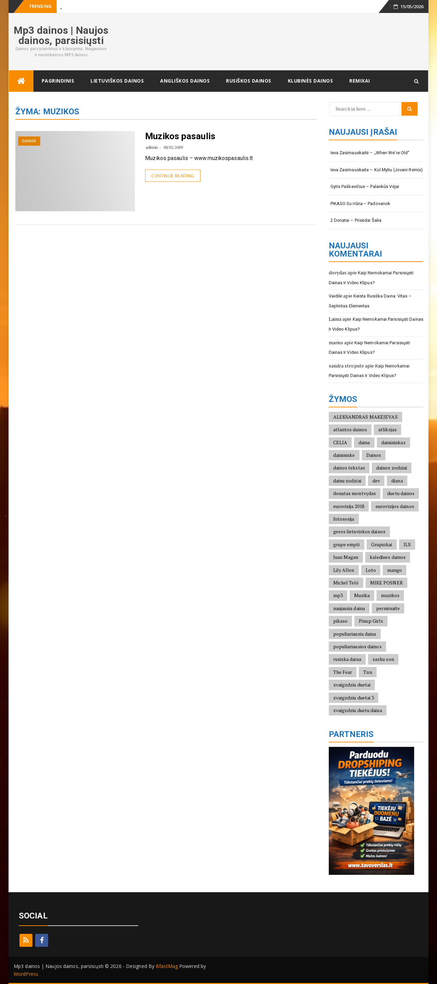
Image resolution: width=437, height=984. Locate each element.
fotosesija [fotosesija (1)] (343, 519)
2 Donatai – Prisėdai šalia (356, 220)
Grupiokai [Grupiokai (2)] (381, 544)
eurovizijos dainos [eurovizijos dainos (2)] (395, 506)
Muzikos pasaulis (180, 136)
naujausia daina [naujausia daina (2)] (349, 608)
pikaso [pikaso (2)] (340, 621)
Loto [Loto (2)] (371, 570)
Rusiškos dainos (248, 80)
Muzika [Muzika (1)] (362, 595)
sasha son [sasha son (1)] (383, 659)
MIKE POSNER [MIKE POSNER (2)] (386, 582)
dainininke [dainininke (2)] (344, 455)
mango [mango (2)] (394, 570)
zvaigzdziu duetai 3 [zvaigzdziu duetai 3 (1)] (353, 697)
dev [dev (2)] (376, 480)
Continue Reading (172, 176)
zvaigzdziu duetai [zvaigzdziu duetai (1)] (352, 684)
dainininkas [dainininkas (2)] (393, 442)
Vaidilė (335, 296)
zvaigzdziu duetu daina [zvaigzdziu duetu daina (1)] (357, 710)
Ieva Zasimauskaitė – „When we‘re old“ (370, 152)
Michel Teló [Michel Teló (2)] (346, 582)
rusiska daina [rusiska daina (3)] (347, 659)
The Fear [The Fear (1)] (342, 672)
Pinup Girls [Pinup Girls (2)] (371, 621)
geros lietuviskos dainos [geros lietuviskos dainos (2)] (359, 531)
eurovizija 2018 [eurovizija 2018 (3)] (349, 506)
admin (152, 147)
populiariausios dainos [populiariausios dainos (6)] (357, 646)
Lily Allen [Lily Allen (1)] (343, 570)
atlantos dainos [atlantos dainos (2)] (350, 429)
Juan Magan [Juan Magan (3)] (345, 557)
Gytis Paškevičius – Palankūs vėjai (364, 186)
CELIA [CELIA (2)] (340, 442)
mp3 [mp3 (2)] (338, 595)
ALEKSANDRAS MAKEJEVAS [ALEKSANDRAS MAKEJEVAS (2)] (365, 417)
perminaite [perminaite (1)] (388, 608)
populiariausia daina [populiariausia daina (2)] (354, 634)
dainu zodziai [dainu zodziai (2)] (347, 480)
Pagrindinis (58, 80)
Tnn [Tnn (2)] (367, 672)
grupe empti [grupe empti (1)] (346, 544)
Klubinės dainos (310, 80)
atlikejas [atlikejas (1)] (387, 429)
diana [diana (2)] (397, 480)
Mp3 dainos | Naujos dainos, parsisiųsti (61, 35)
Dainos (29, 141)
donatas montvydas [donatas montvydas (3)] (354, 493)
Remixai (359, 80)
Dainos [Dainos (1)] (373, 455)
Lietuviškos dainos (117, 80)
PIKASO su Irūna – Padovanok (360, 203)
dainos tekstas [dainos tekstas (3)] (349, 467)
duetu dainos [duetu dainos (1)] (400, 493)
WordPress (26, 974)
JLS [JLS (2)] (407, 544)
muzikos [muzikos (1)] (390, 595)
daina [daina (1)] (364, 442)
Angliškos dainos (185, 80)
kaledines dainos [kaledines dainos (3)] (388, 557)
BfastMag (167, 966)
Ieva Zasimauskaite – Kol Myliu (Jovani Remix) (376, 169)
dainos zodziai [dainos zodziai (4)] (391, 467)
